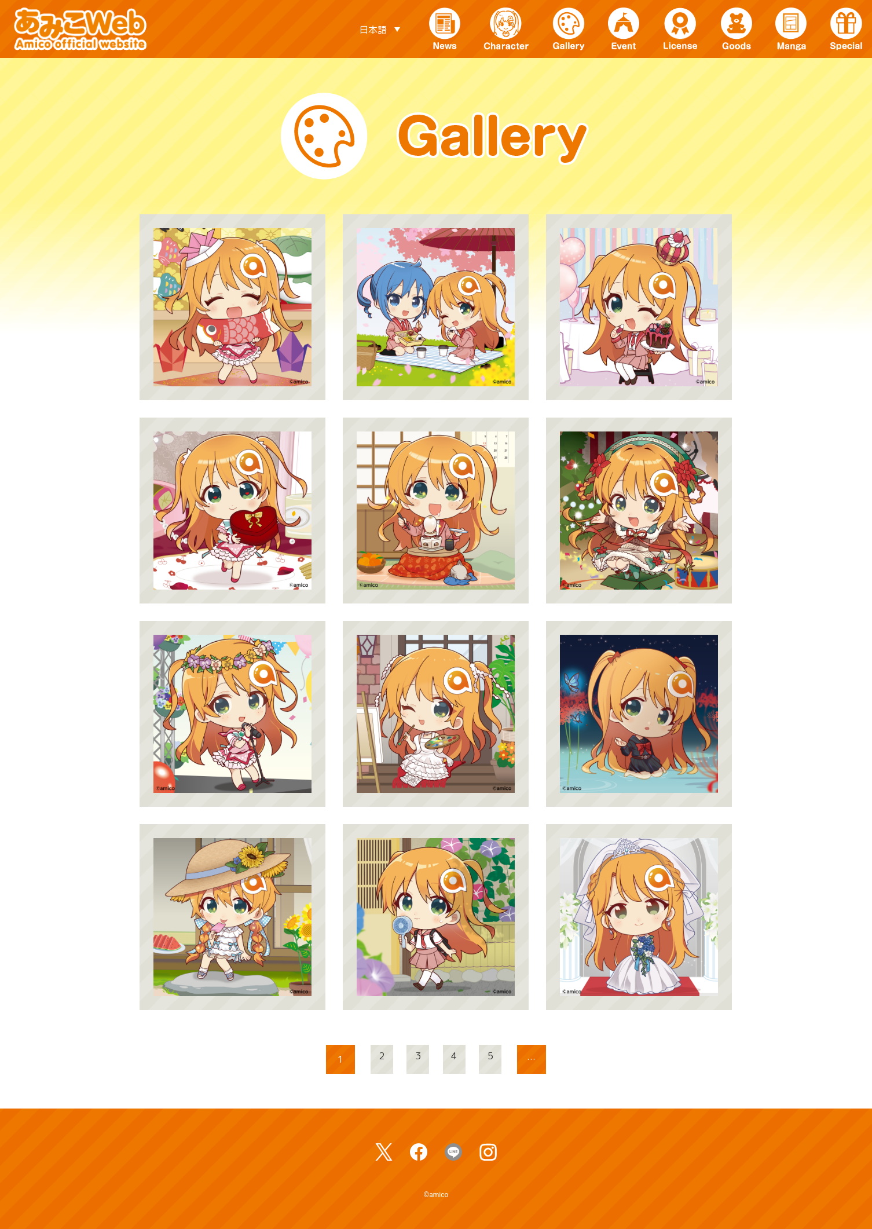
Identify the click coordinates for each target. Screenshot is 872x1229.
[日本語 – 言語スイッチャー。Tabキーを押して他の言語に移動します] (379, 29)
